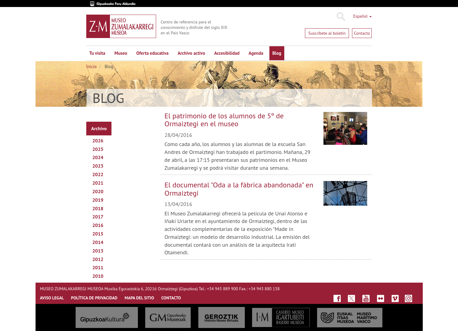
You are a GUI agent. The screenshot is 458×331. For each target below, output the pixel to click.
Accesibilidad (226, 53)
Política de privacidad (94, 298)
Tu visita (97, 53)
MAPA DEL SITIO (139, 298)
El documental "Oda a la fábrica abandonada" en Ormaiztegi (239, 188)
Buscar (340, 16)
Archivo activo (191, 53)
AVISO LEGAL (52, 298)
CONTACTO (171, 298)
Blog (276, 53)
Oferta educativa (152, 53)
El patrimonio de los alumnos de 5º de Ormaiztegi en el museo (224, 119)
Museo (120, 53)
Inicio (91, 66)
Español (362, 16)
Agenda (256, 53)
